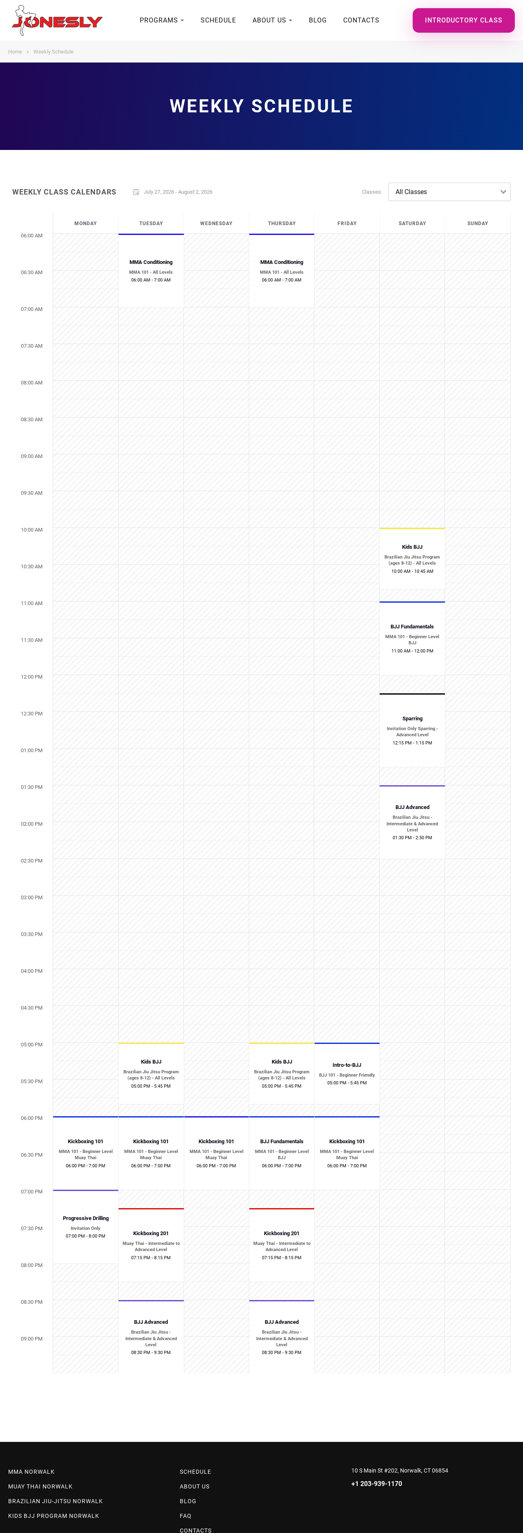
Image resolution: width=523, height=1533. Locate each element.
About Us (269, 20)
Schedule (218, 20)
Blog (318, 20)
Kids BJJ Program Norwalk (53, 1516)
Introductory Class (464, 20)
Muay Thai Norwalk (40, 1486)
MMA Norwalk (31, 1471)
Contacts (361, 20)
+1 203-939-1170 (376, 1484)
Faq (186, 1516)
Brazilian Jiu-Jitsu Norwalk (55, 1501)
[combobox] (449, 192)
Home (15, 52)
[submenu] (182, 20)
